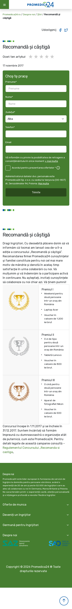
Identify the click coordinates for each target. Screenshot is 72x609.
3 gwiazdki (41, 57)
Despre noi (29, 14)
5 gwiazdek (52, 57)
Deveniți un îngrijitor (17, 514)
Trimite (36, 192)
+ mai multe (51, 161)
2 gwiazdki (36, 57)
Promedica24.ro (12, 14)
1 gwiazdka (31, 57)
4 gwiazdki (47, 57)
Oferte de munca (14, 504)
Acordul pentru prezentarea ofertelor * (34, 167)
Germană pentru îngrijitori (21, 525)
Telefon (10, 127)
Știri (39, 14)
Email (8, 142)
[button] (63, 600)
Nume (9, 96)
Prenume (11, 81)
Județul (10, 112)
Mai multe (43, 183)
